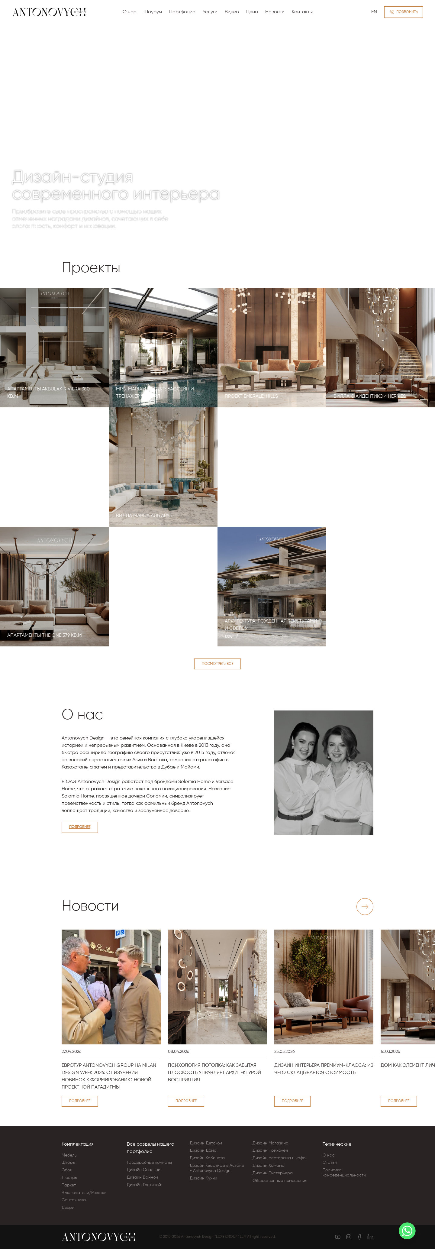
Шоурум (152, 12)
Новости (275, 12)
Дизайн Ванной (142, 1177)
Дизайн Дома (203, 1150)
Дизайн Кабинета (207, 1158)
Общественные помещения (280, 1181)
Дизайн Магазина (270, 1143)
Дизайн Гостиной (144, 1185)
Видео (232, 12)
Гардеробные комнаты (149, 1162)
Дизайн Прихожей (270, 1150)
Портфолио (182, 12)
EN (374, 12)
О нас (129, 12)
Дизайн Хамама (269, 1165)
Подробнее (79, 827)
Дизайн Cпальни (143, 1170)
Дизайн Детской (206, 1143)
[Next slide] (364, 906)
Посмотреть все (217, 664)
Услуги (210, 12)
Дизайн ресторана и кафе (279, 1158)
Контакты (302, 12)
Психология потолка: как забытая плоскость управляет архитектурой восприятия (214, 1072)
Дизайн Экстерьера (273, 1173)
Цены (252, 12)
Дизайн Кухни (203, 1178)
